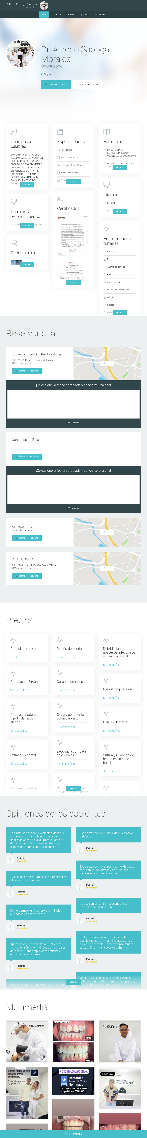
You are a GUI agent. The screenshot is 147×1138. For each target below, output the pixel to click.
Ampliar (107, 363)
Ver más (120, 312)
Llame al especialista (26, 371)
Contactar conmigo (120, 85)
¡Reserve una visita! (89, 85)
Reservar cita (73, 1134)
